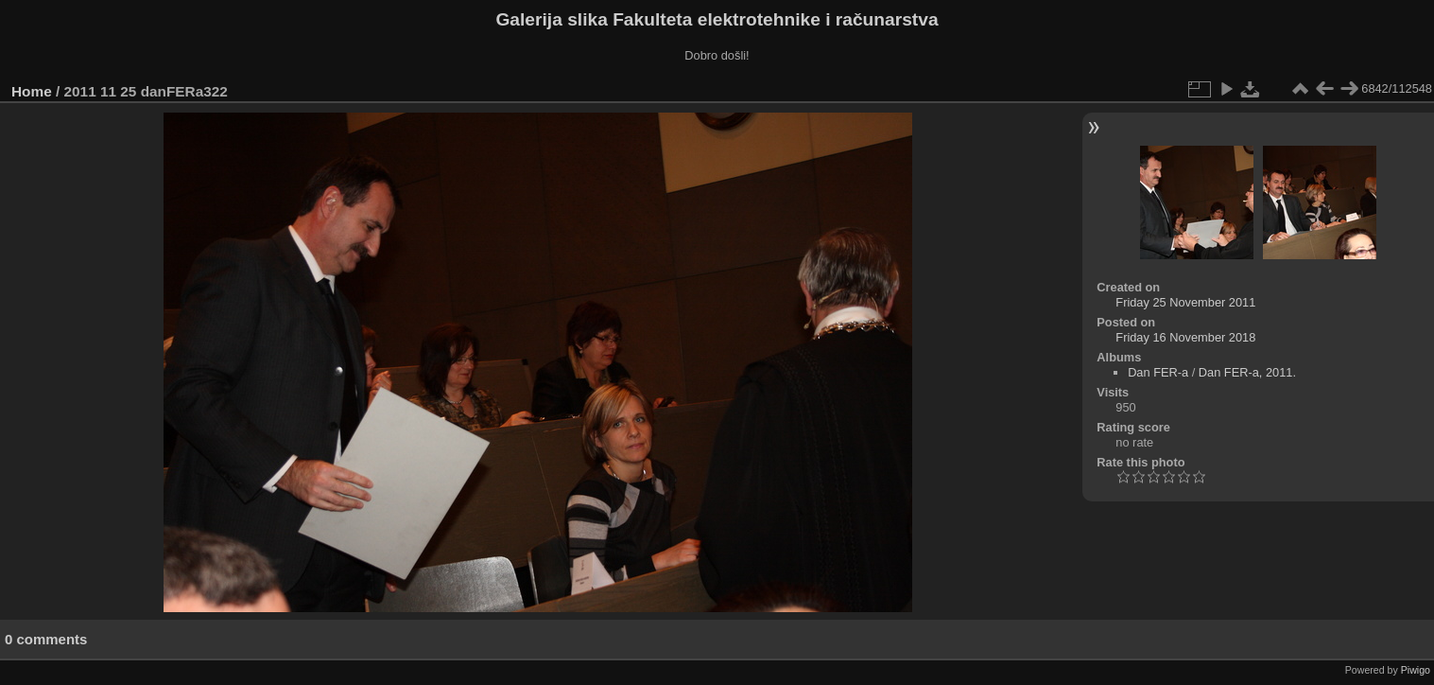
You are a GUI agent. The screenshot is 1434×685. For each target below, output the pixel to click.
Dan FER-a (1158, 372)
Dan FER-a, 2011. (1247, 372)
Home (31, 91)
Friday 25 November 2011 (1185, 302)
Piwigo (1415, 670)
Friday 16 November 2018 (1185, 337)
